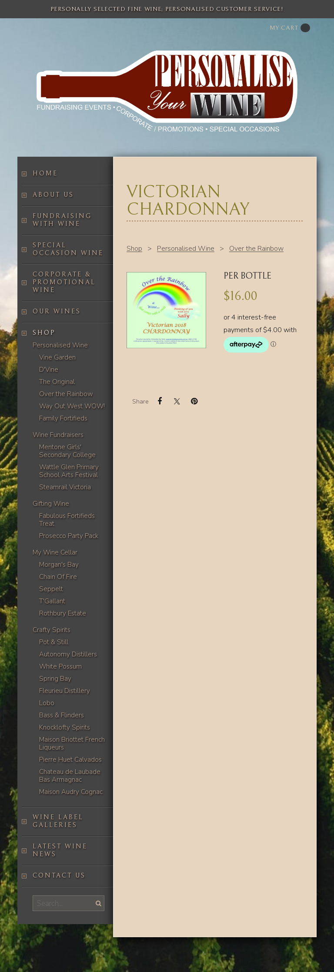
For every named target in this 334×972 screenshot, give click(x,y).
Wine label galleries (58, 821)
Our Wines (57, 311)
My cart (290, 28)
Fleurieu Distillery (64, 690)
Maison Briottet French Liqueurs (72, 743)
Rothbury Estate (62, 613)
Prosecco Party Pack (68, 535)
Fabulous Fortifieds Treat (67, 519)
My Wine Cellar (55, 552)
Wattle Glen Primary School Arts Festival (69, 471)
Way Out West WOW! (72, 406)
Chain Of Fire (58, 576)
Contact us (59, 875)
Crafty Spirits (51, 630)
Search (97, 903)
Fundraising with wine (62, 220)
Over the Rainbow (66, 394)
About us (53, 194)
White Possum (60, 666)
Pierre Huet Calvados (70, 759)
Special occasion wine (68, 249)
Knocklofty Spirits (64, 727)
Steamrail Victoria (65, 487)
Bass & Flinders (61, 715)
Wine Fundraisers (58, 435)
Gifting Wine (51, 503)
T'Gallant (52, 601)
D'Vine (48, 369)
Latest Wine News (60, 850)
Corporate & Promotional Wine (64, 282)
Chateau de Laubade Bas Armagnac (69, 775)
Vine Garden (57, 357)
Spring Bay (55, 678)
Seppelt (51, 589)
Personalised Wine (60, 345)
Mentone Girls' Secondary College (67, 451)
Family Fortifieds (63, 418)
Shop (44, 332)
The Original (57, 381)
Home (45, 173)
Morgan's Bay (59, 564)
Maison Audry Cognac (71, 791)
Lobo (46, 703)
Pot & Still (53, 642)
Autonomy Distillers (68, 654)
